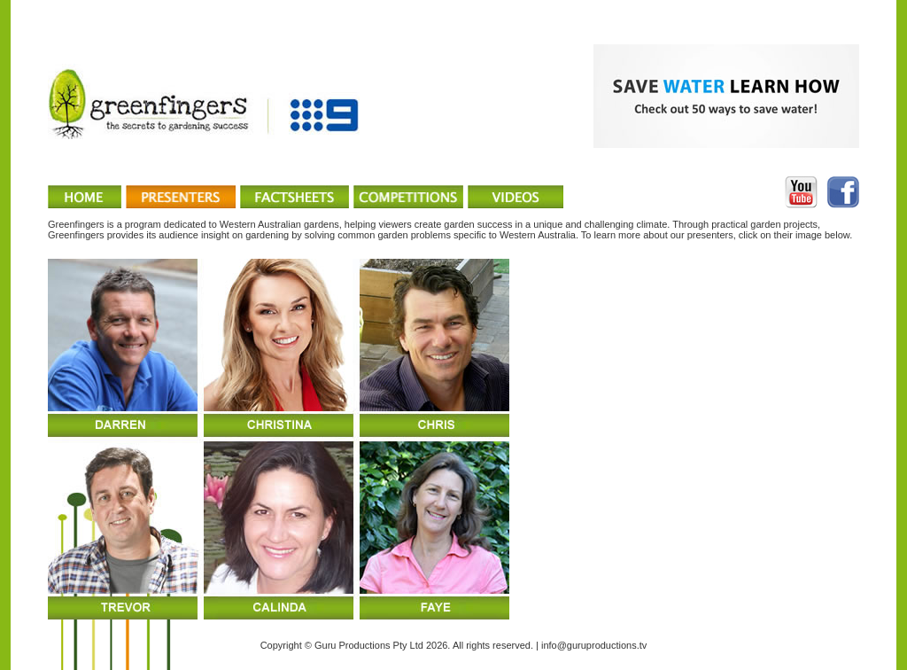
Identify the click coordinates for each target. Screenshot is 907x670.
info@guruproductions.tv (594, 645)
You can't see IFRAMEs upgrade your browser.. (453, 439)
